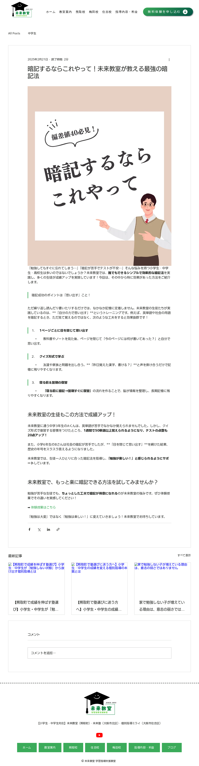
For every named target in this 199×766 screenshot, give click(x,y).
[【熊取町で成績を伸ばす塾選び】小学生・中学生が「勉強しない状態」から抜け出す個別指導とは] (36, 578)
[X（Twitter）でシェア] (39, 529)
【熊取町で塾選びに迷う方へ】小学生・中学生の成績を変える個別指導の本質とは (99, 607)
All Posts (14, 33)
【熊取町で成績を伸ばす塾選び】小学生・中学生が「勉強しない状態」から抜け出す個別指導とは (35, 607)
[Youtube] (99, 735)
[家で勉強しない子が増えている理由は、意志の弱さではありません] (162, 578)
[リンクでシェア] (58, 529)
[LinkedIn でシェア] (48, 529)
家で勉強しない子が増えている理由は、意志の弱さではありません (162, 607)
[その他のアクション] (169, 59)
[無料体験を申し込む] (168, 12)
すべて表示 (184, 555)
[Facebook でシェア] (29, 529)
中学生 (32, 33)
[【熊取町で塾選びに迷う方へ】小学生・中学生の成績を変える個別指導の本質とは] (100, 578)
